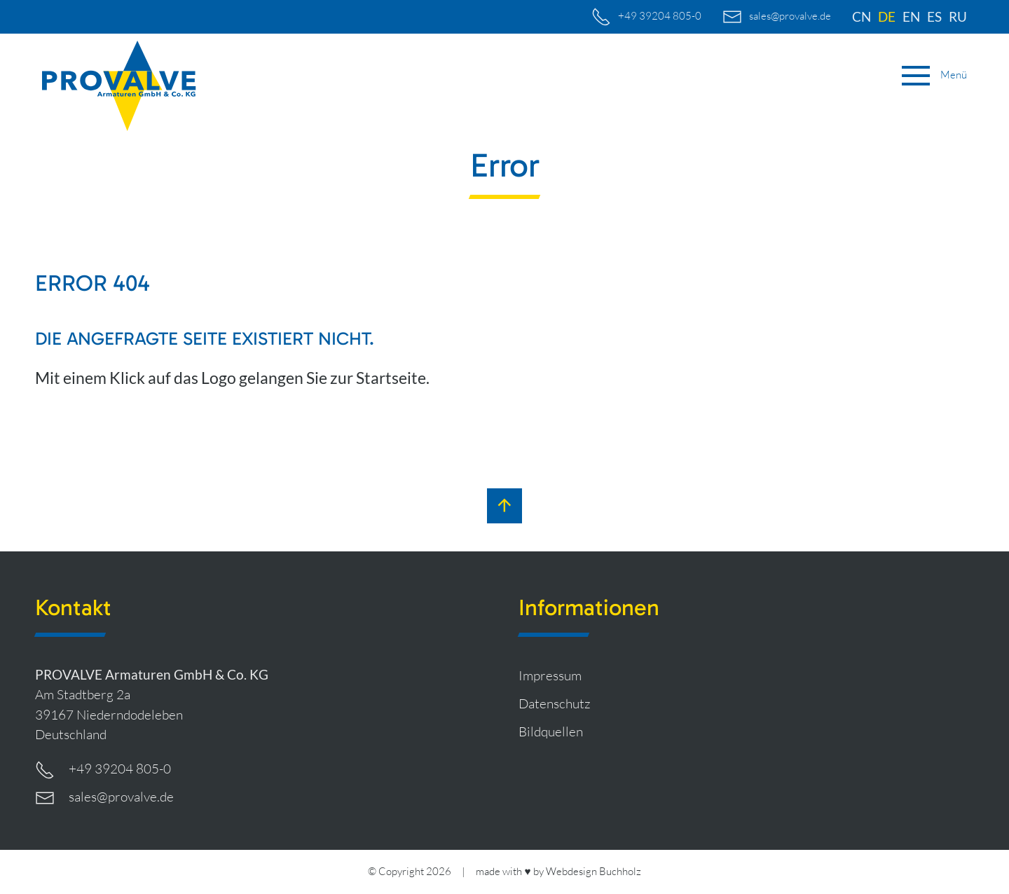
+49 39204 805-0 (103, 770)
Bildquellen (551, 731)
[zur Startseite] (119, 86)
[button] (934, 76)
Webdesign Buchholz (593, 871)
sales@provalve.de (104, 798)
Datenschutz (555, 703)
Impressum (550, 675)
